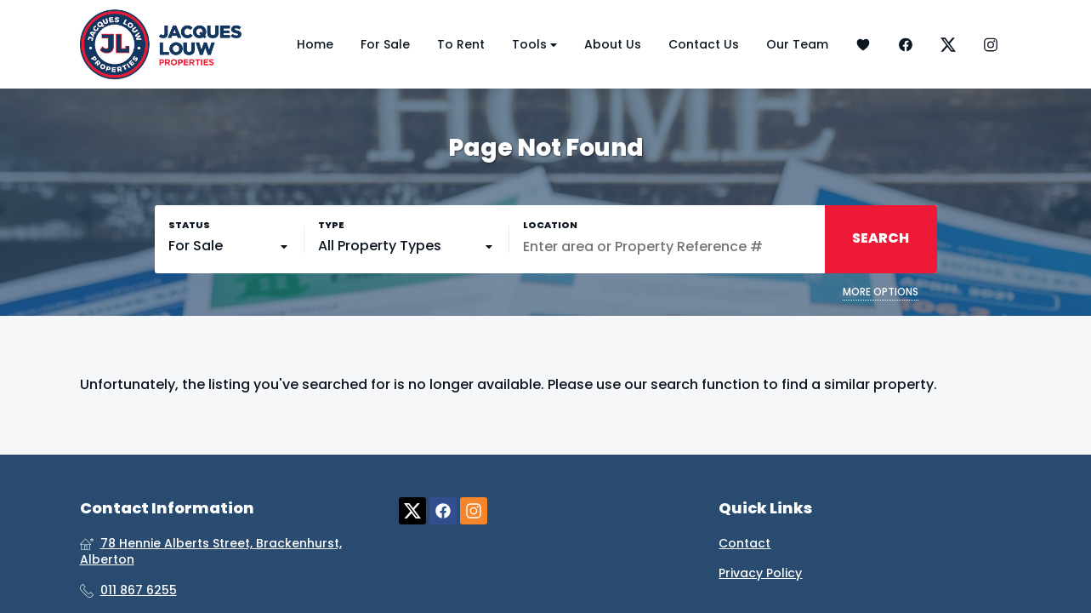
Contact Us (703, 44)
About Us (612, 44)
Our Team (797, 44)
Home (315, 44)
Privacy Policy (760, 573)
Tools (534, 45)
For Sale (385, 44)
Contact (744, 544)
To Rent (461, 44)
